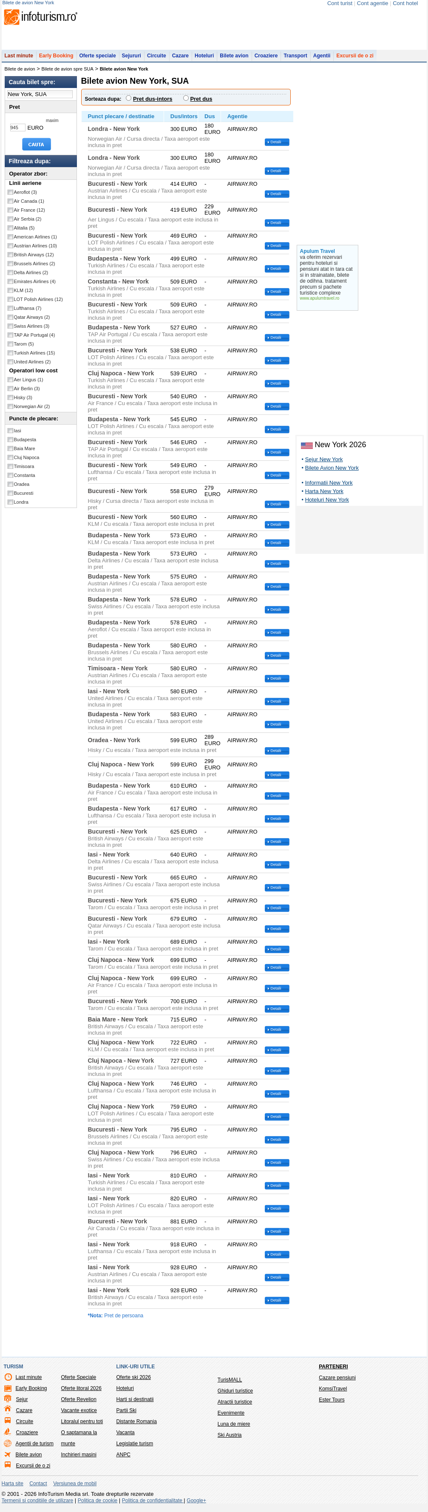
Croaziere (266, 60)
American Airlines (35, 241)
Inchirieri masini (78, 1459)
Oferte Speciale (78, 1381)
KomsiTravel (333, 1393)
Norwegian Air (32, 410)
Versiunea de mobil (74, 1488)
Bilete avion (234, 60)
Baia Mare (24, 452)
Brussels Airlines (34, 267)
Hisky (23, 401)
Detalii (276, 146)
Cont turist (339, 3)
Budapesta (25, 443)
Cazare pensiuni (337, 1382)
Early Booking (56, 60)
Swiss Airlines (32, 330)
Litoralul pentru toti (82, 1426)
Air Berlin (27, 392)
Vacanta (125, 1437)
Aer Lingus (28, 383)
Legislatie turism (134, 1448)
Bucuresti (24, 497)
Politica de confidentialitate (153, 1505)
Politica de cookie (97, 1505)
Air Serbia (28, 223)
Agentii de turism (35, 1448)
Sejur (22, 1404)
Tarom (24, 348)
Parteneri (333, 1371)
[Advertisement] (359, 535)
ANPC (123, 1459)
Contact (38, 1488)
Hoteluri (204, 60)
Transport (295, 60)
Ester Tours (331, 1404)
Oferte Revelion (78, 1404)
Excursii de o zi (354, 60)
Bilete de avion (20, 73)
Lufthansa (28, 312)
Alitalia (24, 232)
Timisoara (24, 470)
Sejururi (131, 60)
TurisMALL (230, 1384)
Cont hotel (405, 3)
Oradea (22, 488)
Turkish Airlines (34, 357)
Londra (21, 506)
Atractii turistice (235, 1406)
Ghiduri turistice (235, 1395)
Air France (29, 214)
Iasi (17, 434)
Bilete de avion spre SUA (68, 73)
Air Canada (29, 205)
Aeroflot (25, 196)
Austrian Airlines (35, 249)
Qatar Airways (32, 321)
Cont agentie (372, 3)
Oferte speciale (97, 60)
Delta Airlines (31, 276)
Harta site (12, 1488)
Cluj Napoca (27, 461)
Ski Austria (230, 1439)
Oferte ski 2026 (133, 1381)
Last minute (19, 60)
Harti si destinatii (135, 1404)
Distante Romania (136, 1426)
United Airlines (32, 366)
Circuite (156, 60)
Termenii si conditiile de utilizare (38, 1505)
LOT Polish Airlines (38, 303)
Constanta (24, 479)
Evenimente (231, 1417)
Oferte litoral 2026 (81, 1393)
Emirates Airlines (35, 285)
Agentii (322, 60)
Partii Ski (126, 1415)
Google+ (196, 1505)
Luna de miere (234, 1428)
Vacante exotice (79, 1415)
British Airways (34, 258)
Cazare (180, 60)
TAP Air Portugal (34, 339)
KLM (23, 294)
